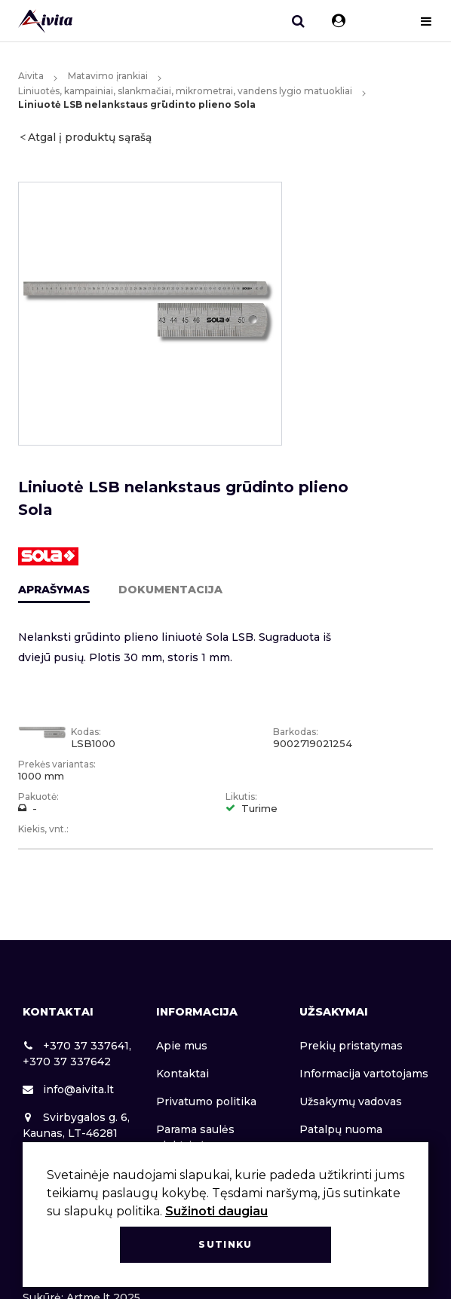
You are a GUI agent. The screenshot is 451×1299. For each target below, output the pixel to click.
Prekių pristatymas (351, 1045)
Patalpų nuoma (340, 1129)
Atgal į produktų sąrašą (90, 137)
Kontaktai (182, 1073)
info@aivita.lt (68, 1089)
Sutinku (225, 1244)
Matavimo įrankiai (108, 75)
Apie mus (181, 1045)
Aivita (31, 75)
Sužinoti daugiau (216, 1211)
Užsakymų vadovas (350, 1101)
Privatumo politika (206, 1101)
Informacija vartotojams (363, 1073)
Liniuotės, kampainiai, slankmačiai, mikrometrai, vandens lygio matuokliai (185, 91)
